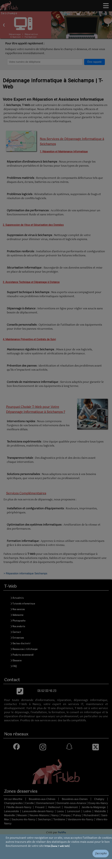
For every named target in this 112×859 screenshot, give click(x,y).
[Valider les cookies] (56, 853)
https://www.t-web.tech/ (57, 846)
